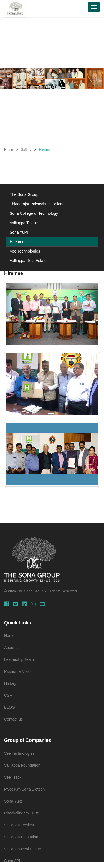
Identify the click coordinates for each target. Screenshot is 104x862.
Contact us (13, 719)
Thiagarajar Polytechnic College (37, 204)
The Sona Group (24, 194)
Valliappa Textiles (24, 223)
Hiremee (17, 241)
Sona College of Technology (34, 213)
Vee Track (12, 777)
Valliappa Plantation (21, 837)
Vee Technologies (25, 251)
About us (11, 647)
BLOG (9, 707)
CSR (8, 695)
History (10, 683)
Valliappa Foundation (22, 765)
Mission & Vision (18, 671)
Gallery (26, 150)
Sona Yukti (19, 232)
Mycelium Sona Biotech (24, 789)
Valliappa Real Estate (28, 260)
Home (8, 150)
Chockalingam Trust (21, 813)
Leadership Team (19, 659)
